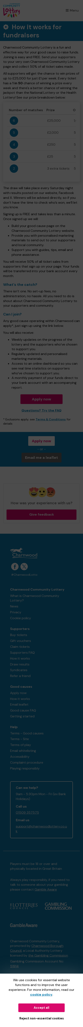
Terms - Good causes (27, 733)
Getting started (22, 716)
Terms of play (20, 745)
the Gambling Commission (48, 955)
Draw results (19, 664)
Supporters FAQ (22, 652)
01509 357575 (27, 812)
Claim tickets (20, 646)
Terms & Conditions (51, 419)
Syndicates (18, 670)
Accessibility (19, 756)
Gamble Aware (46, 889)
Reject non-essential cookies (41, 1018)
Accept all (41, 1008)
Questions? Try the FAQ (41, 410)
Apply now (41, 399)
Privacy (15, 612)
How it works (20, 658)
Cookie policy (20, 618)
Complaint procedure (26, 762)
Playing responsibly (25, 768)
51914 (14, 966)
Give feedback (41, 514)
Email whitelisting (23, 750)
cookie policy (41, 994)
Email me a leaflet (41, 457)
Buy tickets (18, 635)
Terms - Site (19, 739)
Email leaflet (19, 704)
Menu (72, 10)
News (14, 606)
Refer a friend (20, 676)
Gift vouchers (20, 641)
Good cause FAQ (23, 710)
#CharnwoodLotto (24, 575)
